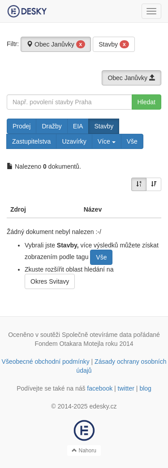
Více (107, 141)
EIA (78, 126)
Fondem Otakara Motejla (68, 343)
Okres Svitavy (49, 281)
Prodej (21, 126)
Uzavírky (74, 141)
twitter (126, 388)
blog (145, 388)
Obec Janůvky (55, 44)
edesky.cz (102, 406)
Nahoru (84, 450)
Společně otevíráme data (97, 334)
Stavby (114, 44)
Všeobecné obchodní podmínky (46, 361)
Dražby (51, 126)
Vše (132, 141)
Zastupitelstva (31, 141)
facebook (99, 388)
